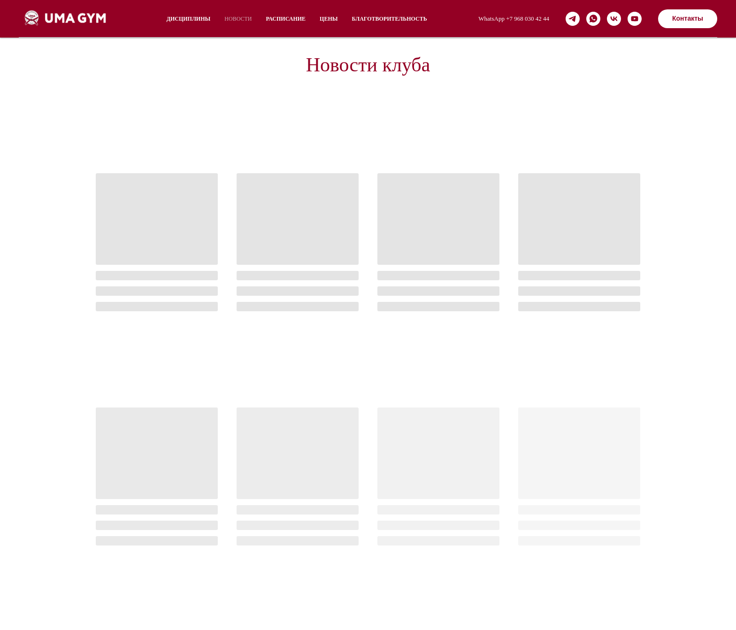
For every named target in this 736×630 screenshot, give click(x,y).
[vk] (614, 19)
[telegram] (573, 19)
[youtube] (635, 19)
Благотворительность (389, 18)
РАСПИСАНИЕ (286, 18)
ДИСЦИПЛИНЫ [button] (189, 18)
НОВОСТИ (238, 18)
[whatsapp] (593, 19)
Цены (328, 18)
